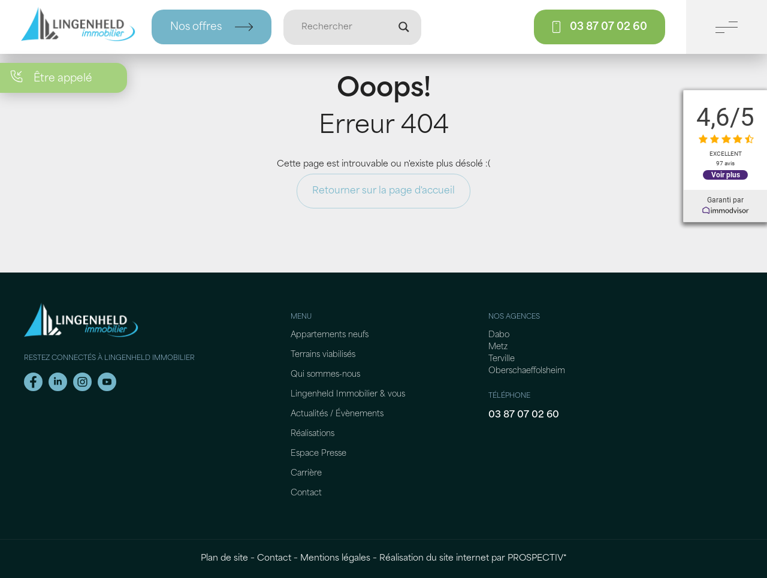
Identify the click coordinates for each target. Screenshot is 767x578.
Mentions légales (335, 558)
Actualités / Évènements (337, 414)
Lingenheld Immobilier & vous (348, 394)
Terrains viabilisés (323, 355)
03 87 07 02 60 (523, 415)
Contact (306, 493)
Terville (501, 359)
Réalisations (312, 434)
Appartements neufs (330, 335)
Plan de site (224, 558)
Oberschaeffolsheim (526, 371)
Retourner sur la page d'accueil (383, 191)
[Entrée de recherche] (346, 27)
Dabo (498, 335)
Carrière (306, 473)
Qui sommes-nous (325, 375)
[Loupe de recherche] (403, 27)
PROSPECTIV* (537, 558)
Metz (498, 347)
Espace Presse (318, 454)
